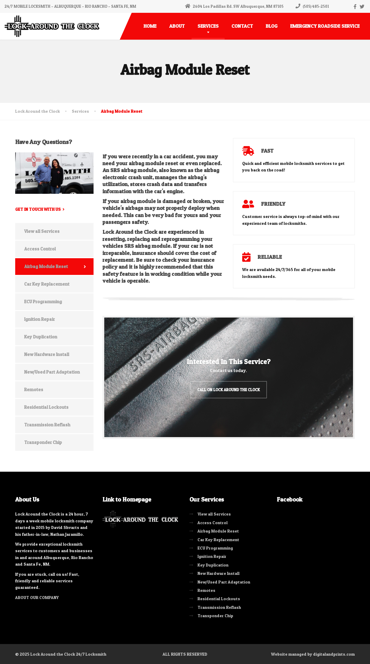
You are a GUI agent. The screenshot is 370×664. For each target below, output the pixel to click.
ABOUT (177, 26)
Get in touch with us (38, 209)
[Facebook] (355, 6)
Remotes (33, 389)
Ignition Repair (39, 319)
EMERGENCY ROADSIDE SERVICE (325, 26)
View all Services (42, 231)
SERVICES (208, 26)
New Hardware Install (46, 354)
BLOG (271, 26)
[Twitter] (362, 6)
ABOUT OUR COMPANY (37, 597)
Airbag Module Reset (46, 266)
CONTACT (242, 26)
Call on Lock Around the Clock (228, 389)
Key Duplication (40, 337)
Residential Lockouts (46, 407)
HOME (150, 26)
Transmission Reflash (47, 425)
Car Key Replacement (46, 284)
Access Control (40, 249)
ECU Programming (43, 301)
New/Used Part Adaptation (52, 372)
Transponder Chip (43, 442)
